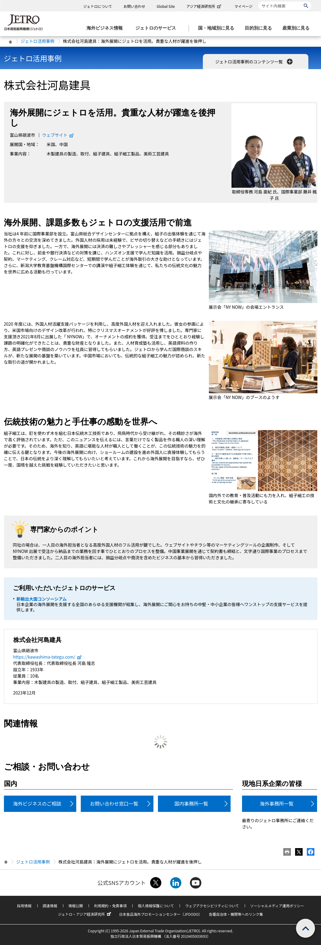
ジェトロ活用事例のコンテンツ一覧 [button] (254, 62)
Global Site (166, 6)
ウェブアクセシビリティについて (212, 905)
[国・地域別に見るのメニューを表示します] (218, 28)
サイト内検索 (258, 1)
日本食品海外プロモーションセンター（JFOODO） (160, 914)
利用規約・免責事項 (110, 905)
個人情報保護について (156, 905)
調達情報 (50, 905)
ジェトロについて (97, 6)
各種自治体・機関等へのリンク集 (236, 914)
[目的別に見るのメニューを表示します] (260, 28)
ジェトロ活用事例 (38, 41)
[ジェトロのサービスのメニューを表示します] (157, 28)
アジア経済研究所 (204, 6)
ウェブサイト (58, 135)
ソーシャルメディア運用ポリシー (277, 905)
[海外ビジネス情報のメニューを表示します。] (106, 28)
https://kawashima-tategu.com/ (47, 657)
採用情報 (24, 905)
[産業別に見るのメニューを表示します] (297, 28)
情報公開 (75, 905)
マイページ (243, 6)
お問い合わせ (134, 6)
